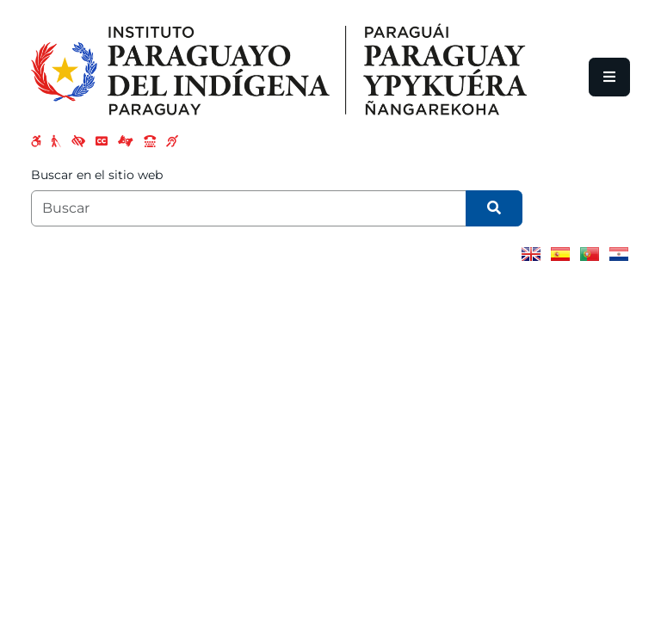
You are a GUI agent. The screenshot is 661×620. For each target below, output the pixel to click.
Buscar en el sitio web (97, 175)
